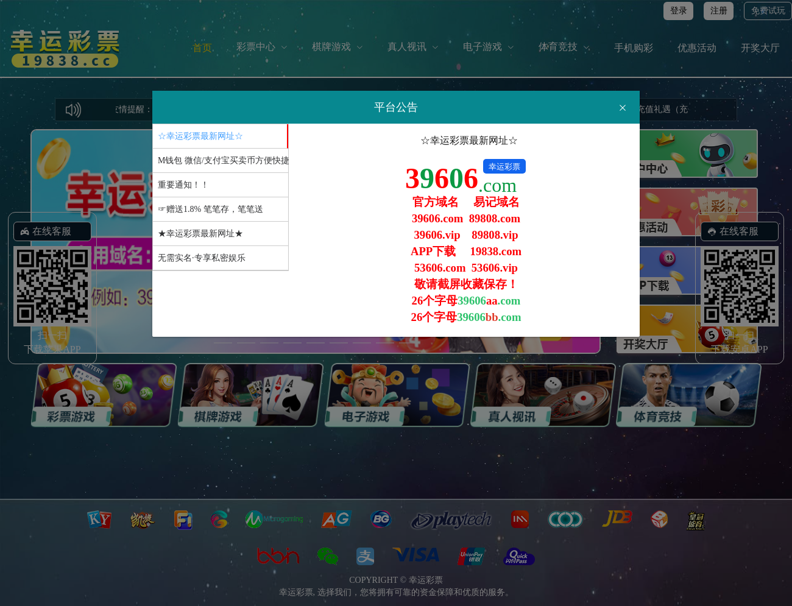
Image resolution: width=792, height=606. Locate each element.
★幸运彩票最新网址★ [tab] (200, 233)
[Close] (623, 108)
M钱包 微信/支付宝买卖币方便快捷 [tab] (223, 160)
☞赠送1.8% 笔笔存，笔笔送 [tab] (210, 209)
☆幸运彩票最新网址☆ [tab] (200, 136)
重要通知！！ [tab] (183, 184)
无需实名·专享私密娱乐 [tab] (202, 257)
